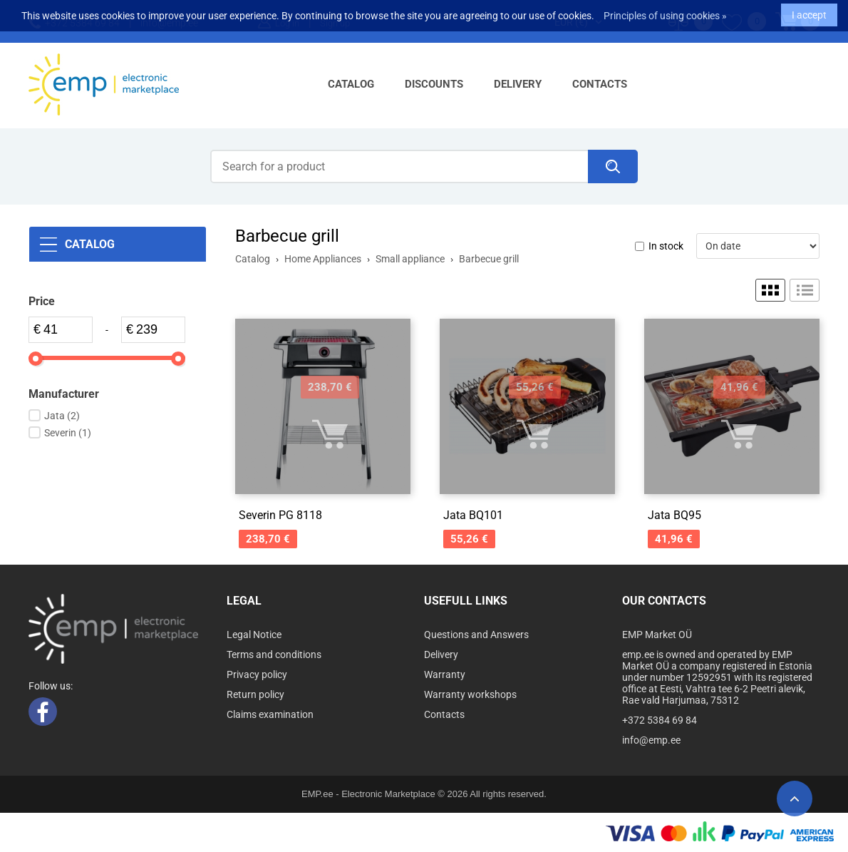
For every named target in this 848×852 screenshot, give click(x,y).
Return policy (255, 694)
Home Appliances (322, 259)
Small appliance (410, 259)
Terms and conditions (274, 654)
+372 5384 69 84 (659, 720)
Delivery (518, 84)
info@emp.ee (651, 740)
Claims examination (270, 714)
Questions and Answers (476, 634)
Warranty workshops (470, 694)
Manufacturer (64, 394)
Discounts (434, 84)
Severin (67, 432)
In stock (665, 246)
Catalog (351, 84)
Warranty (444, 674)
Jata (62, 415)
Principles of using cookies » (665, 10)
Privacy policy (257, 674)
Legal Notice (254, 634)
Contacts (599, 84)
